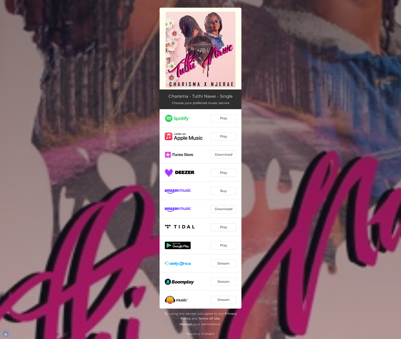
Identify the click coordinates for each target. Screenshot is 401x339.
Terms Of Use (209, 318)
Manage (186, 324)
